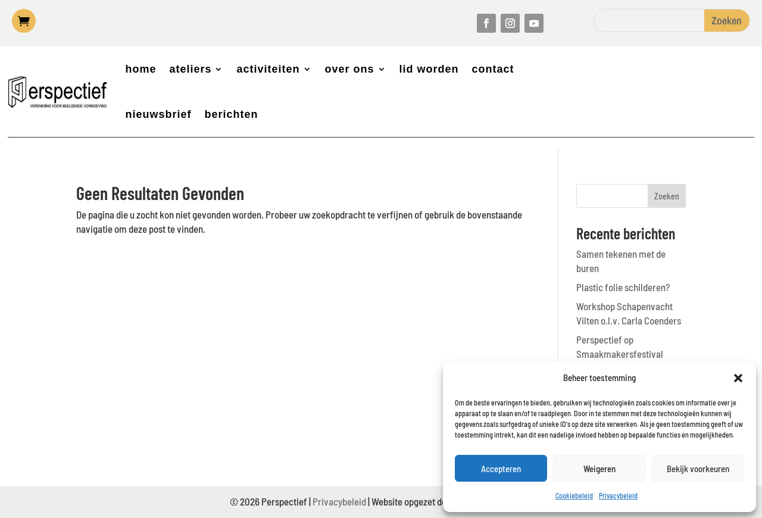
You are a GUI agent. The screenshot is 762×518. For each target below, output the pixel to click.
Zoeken (666, 196)
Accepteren (501, 468)
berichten (231, 114)
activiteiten (267, 69)
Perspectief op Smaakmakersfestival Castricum (619, 353)
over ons (349, 69)
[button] (738, 378)
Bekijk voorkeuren (698, 468)
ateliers (190, 69)
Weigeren (599, 468)
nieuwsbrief (158, 114)
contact (493, 69)
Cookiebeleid (574, 495)
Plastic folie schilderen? (623, 287)
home (140, 69)
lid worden (429, 69)
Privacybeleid (618, 495)
